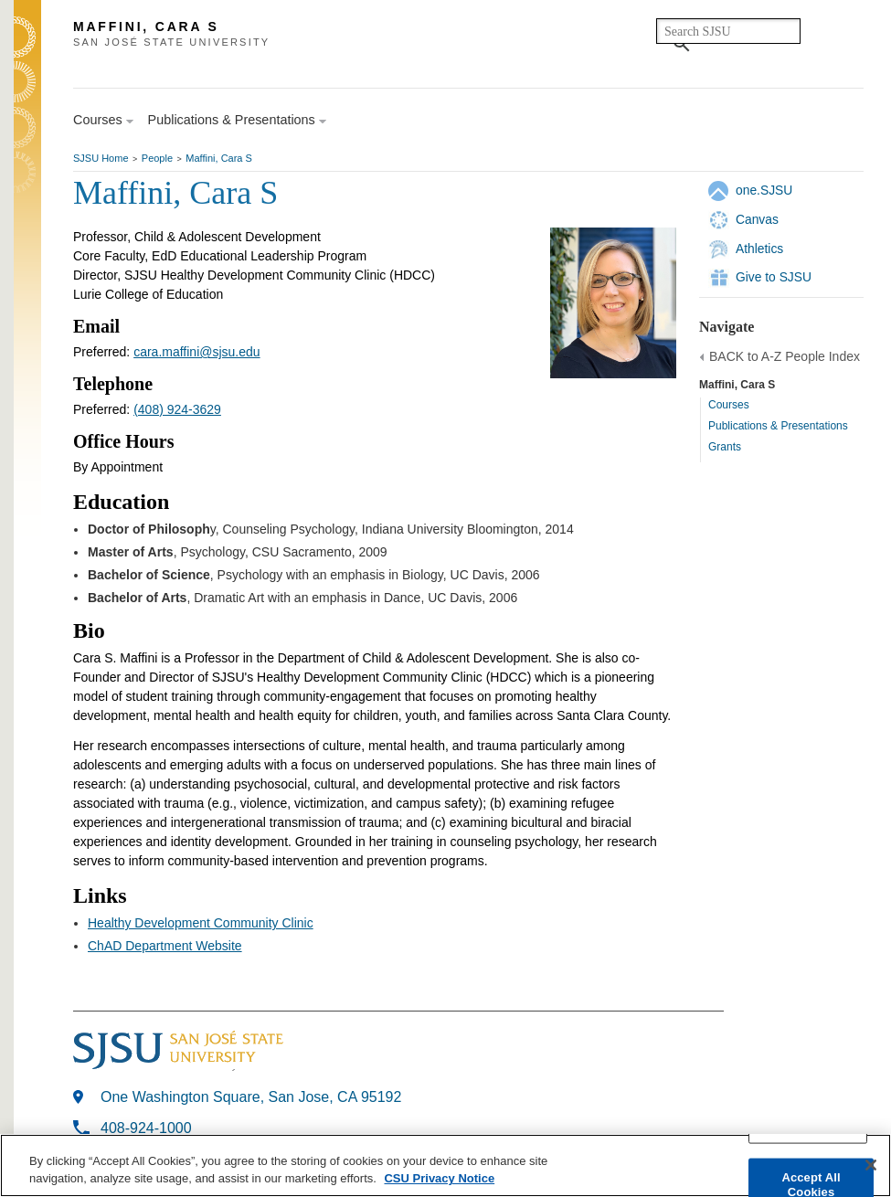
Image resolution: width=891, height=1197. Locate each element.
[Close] (871, 1165)
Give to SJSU (773, 277)
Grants (724, 446)
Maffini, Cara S (219, 158)
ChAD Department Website (165, 945)
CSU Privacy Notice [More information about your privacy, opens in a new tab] (439, 1178)
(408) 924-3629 (177, 409)
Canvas (757, 219)
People (157, 158)
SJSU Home (101, 158)
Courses (728, 404)
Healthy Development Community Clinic (200, 923)
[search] (728, 31)
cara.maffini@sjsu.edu (196, 351)
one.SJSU (764, 190)
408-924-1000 (146, 1128)
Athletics (759, 248)
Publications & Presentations (778, 425)
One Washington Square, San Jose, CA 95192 (251, 1097)
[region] (445, 1165)
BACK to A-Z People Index (784, 356)
